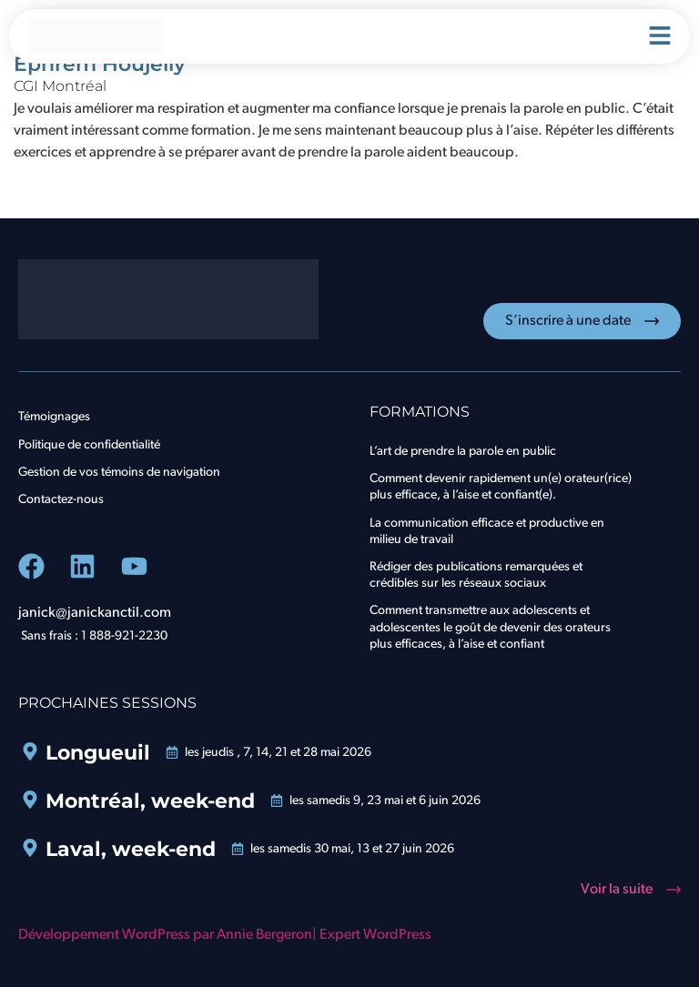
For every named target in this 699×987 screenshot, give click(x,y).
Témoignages (54, 417)
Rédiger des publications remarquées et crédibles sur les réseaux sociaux (476, 575)
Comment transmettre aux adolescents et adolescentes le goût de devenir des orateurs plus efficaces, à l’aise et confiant (490, 627)
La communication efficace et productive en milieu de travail (487, 532)
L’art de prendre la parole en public (463, 451)
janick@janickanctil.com (94, 613)
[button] (631, 889)
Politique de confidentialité (89, 445)
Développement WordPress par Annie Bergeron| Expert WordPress (224, 935)
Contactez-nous (61, 500)
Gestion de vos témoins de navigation (119, 472)
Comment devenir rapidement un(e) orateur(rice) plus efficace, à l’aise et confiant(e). (501, 487)
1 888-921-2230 (124, 636)
